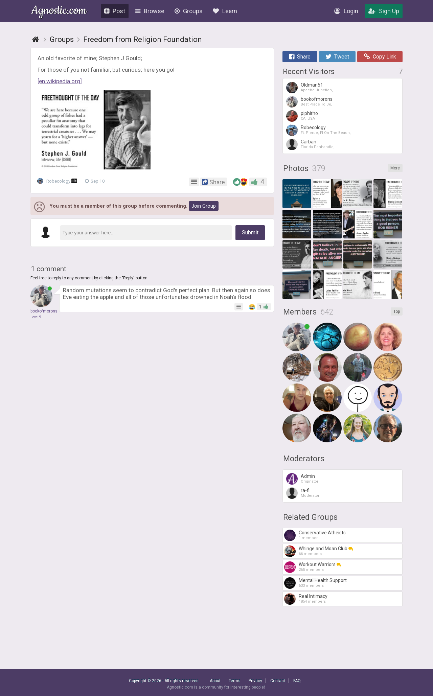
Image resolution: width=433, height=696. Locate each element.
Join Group (203, 206)
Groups (189, 11)
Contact (277, 680)
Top (396, 311)
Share (300, 56)
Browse (149, 11)
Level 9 (35, 317)
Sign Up (383, 11)
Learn (225, 11)
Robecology (58, 181)
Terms (235, 680)
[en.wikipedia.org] (60, 81)
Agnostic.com (59, 11)
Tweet (337, 56)
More (395, 168)
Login (346, 11)
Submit (250, 232)
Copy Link (380, 56)
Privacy (255, 680)
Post (114, 11)
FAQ (297, 680)
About (215, 680)
